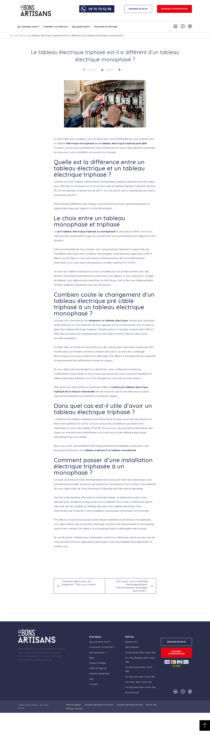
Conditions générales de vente (129, 704)
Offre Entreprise (97, 668)
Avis (91, 678)
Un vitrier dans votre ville (138, 681)
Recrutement (132, 647)
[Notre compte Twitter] (190, 26)
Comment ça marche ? (56, 26)
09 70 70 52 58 (99, 9)
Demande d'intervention (174, 9)
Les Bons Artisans (31, 705)
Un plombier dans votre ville (140, 652)
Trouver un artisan (105, 26)
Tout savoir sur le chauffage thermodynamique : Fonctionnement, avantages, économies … (132, 586)
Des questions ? (81, 26)
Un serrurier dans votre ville (140, 676)
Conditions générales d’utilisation (98, 704)
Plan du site (151, 704)
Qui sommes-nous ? (28, 26)
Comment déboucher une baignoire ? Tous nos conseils (79, 583)
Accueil (14, 35)
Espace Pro (131, 641)
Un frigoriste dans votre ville (140, 687)
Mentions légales (73, 704)
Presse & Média (97, 662)
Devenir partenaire (99, 673)
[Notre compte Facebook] (183, 26)
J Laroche (109, 70)
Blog (23, 35)
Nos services (132, 692)
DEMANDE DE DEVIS (138, 9)
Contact (93, 684)
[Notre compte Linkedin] (176, 26)
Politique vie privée (74, 708)
